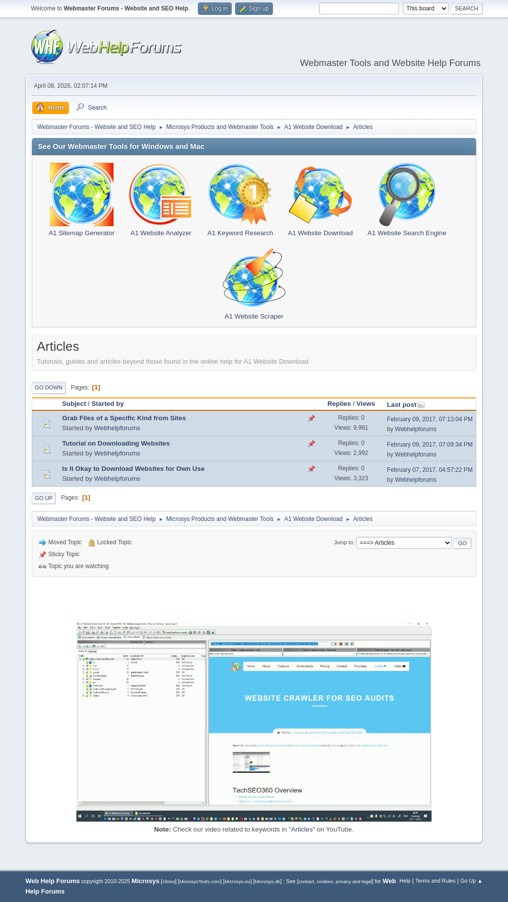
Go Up (44, 498)
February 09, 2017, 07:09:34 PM (430, 444)
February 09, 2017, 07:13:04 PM (430, 419)
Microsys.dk (267, 881)
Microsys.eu (238, 881)
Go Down (49, 387)
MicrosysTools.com (200, 881)
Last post (406, 404)
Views (366, 403)
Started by (107, 403)
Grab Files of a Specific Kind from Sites (124, 418)
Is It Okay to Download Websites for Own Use (133, 468)
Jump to (343, 543)
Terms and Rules (435, 881)
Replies (339, 403)
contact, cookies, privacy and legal (335, 881)
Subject (74, 403)
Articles (302, 829)
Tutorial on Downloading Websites (116, 443)
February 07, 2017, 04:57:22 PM (430, 469)
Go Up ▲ (471, 881)
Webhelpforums (117, 428)
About (168, 881)
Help (404, 881)
